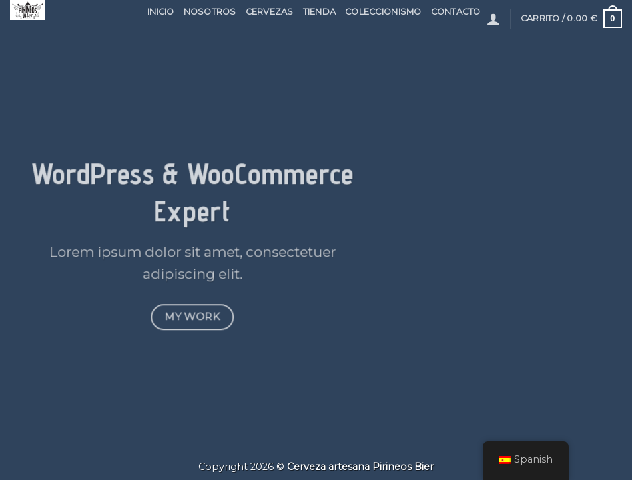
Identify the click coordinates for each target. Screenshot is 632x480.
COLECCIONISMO (383, 12)
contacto (456, 12)
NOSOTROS (210, 12)
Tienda (319, 12)
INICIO (160, 12)
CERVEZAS (270, 12)
